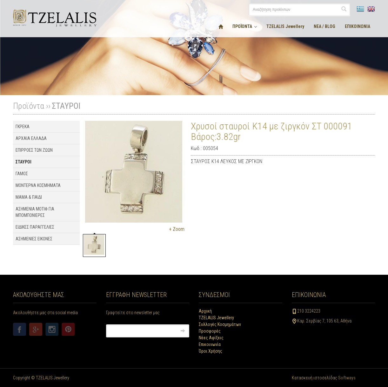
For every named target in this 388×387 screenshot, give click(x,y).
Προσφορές (210, 331)
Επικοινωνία (210, 344)
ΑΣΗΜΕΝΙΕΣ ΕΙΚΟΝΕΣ (34, 238)
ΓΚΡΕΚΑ (23, 126)
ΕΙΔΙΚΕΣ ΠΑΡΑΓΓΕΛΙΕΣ (35, 227)
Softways (347, 377)
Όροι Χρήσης (210, 351)
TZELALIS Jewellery (285, 26)
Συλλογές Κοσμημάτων (220, 324)
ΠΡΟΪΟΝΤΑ (242, 26)
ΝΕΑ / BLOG (324, 26)
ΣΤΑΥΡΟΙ (66, 106)
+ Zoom (176, 229)
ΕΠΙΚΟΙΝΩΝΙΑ (357, 26)
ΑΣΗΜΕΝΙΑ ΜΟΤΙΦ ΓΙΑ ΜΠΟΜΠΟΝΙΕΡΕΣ (35, 212)
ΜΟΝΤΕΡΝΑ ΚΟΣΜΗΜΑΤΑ (38, 185)
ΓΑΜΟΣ (22, 173)
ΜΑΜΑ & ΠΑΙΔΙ (29, 197)
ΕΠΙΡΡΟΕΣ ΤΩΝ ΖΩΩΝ (34, 150)
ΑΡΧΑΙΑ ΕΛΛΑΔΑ (31, 138)
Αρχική (205, 311)
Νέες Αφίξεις (211, 337)
